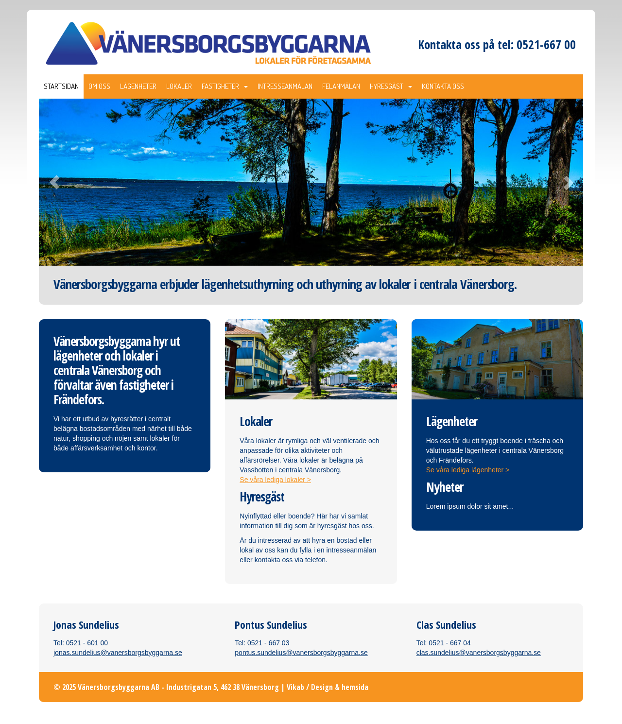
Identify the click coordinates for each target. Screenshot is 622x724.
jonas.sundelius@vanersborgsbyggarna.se (117, 652)
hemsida (355, 687)
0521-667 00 (546, 44)
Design (322, 687)
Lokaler (179, 86)
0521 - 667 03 (268, 643)
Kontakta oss (443, 86)
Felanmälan (341, 86)
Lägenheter (138, 86)
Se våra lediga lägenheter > (468, 470)
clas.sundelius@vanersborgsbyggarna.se (478, 652)
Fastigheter (225, 86)
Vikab (295, 687)
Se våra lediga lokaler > (275, 479)
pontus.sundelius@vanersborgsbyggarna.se (301, 652)
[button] (80, 182)
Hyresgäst (391, 86)
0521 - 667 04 (449, 643)
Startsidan (61, 86)
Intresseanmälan (285, 86)
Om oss (99, 86)
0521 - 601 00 (87, 643)
